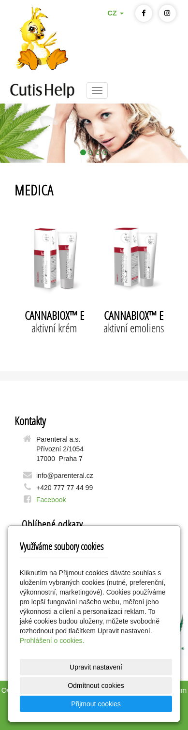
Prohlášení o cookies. (52, 640)
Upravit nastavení (96, 667)
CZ (115, 13)
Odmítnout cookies (96, 685)
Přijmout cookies (96, 704)
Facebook (51, 500)
